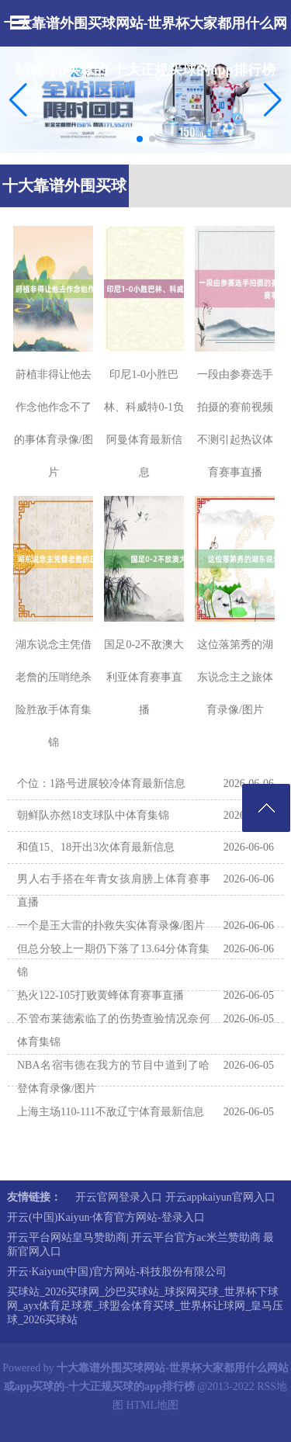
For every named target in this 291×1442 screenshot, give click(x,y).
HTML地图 (152, 1405)
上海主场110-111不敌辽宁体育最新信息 (110, 1112)
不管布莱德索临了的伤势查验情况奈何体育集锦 (113, 1030)
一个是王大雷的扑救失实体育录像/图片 (111, 925)
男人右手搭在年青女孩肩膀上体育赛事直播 (113, 890)
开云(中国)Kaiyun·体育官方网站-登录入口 (106, 1217)
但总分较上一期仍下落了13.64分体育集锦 (113, 960)
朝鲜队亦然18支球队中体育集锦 (93, 815)
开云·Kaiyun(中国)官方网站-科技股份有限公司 (117, 1271)
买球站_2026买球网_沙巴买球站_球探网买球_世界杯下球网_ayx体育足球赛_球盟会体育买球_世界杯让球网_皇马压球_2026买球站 (145, 1306)
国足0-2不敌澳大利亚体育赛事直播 (144, 677)
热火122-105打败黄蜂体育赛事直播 (100, 995)
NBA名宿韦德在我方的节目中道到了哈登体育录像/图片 (113, 1076)
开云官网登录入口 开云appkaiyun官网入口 (175, 1197)
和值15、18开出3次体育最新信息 (96, 847)
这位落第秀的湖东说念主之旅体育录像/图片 (235, 677)
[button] (272, 99)
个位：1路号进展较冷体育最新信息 (101, 783)
